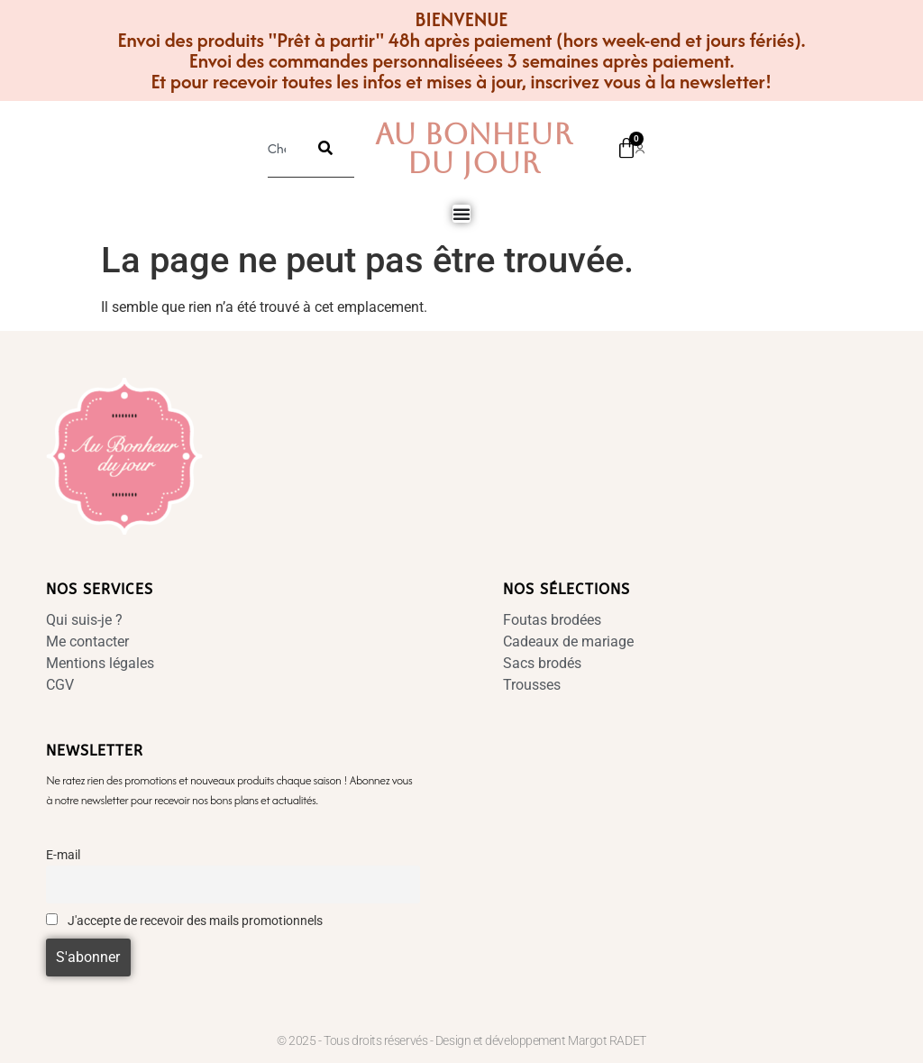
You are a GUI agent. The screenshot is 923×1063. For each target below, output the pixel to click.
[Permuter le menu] (461, 214)
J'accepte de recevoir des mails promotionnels (184, 921)
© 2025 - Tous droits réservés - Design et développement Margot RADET (461, 1040)
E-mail (63, 855)
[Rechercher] (325, 148)
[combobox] (282, 148)
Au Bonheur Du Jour (473, 148)
